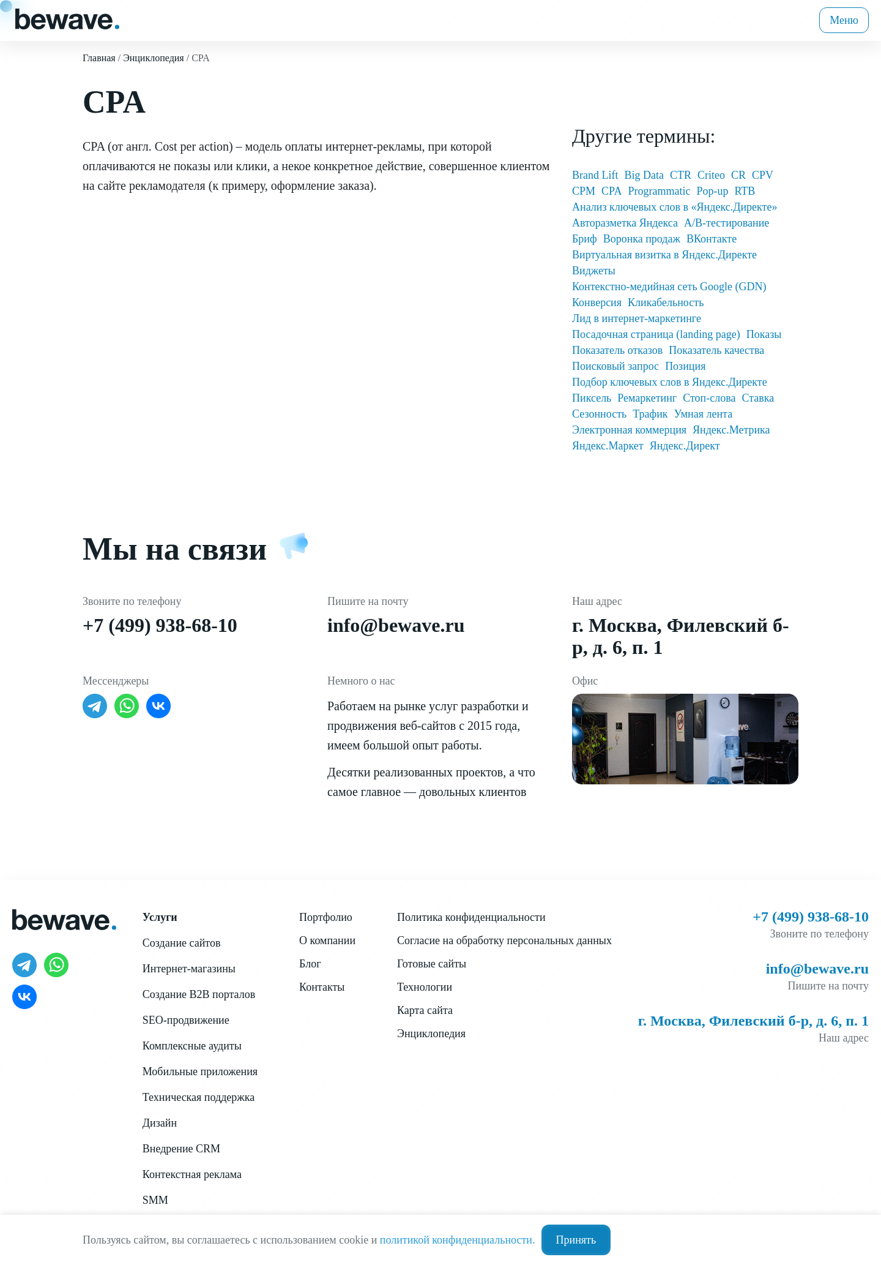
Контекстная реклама (192, 1174)
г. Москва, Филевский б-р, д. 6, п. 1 (753, 1021)
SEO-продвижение (186, 1020)
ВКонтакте (711, 239)
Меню (844, 20)
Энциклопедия (431, 1033)
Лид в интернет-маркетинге (636, 318)
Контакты (321, 987)
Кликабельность (666, 302)
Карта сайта (425, 1010)
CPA (611, 191)
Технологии (424, 987)
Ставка (758, 398)
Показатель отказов (617, 350)
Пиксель (591, 398)
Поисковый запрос (615, 366)
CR (738, 175)
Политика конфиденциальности (471, 917)
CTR (680, 175)
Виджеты (593, 271)
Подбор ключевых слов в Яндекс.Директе (669, 382)
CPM (583, 191)
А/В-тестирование (726, 223)
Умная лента (703, 414)
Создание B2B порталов (199, 994)
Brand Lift (595, 175)
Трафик (650, 414)
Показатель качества (716, 350)
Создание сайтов (182, 943)
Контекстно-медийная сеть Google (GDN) (669, 286)
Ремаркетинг (647, 398)
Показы (764, 334)
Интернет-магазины (189, 969)
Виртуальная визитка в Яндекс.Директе (664, 255)
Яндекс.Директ (685, 446)
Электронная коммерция (629, 430)
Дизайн (160, 1123)
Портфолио (325, 917)
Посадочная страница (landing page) (656, 334)
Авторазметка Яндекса (625, 223)
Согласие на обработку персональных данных (504, 940)
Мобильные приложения (200, 1071)
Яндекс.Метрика (731, 430)
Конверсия (597, 302)
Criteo (711, 175)
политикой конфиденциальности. (457, 1240)
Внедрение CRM (181, 1149)
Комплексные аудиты (192, 1046)
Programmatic (659, 191)
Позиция (685, 366)
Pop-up (712, 191)
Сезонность (599, 414)
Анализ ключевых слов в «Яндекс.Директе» (674, 207)
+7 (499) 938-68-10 (160, 625)
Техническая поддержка (199, 1097)
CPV (762, 175)
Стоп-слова (709, 398)
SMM (155, 1200)
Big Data (644, 175)
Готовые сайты (431, 964)
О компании (327, 940)
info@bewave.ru (395, 625)
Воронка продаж (641, 239)
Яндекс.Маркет (608, 446)
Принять (576, 1240)
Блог (310, 964)
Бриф (584, 239)
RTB (744, 191)
